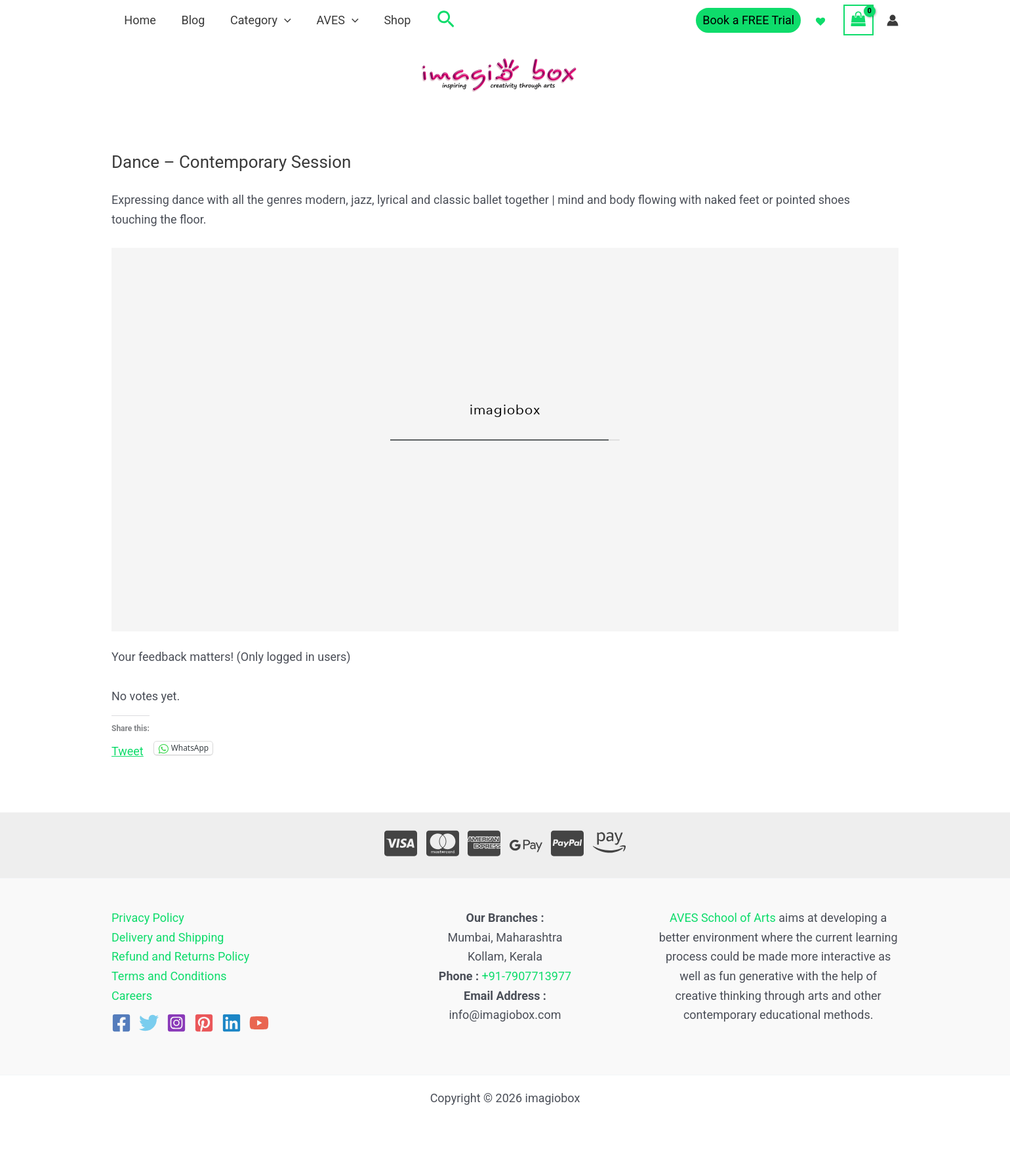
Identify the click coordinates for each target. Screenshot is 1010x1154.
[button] (280, 20)
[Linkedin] (231, 1023)
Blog (190, 20)
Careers (131, 996)
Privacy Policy (147, 918)
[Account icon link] (893, 20)
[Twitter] (149, 1023)
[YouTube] (259, 1023)
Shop (389, 20)
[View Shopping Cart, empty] (858, 20)
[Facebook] (121, 1023)
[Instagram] (176, 1023)
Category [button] (256, 20)
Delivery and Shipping (167, 937)
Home (139, 20)
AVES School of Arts (723, 918)
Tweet (127, 748)
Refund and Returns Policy (180, 956)
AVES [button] (331, 20)
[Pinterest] (204, 1023)
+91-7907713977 (527, 976)
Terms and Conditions (169, 976)
